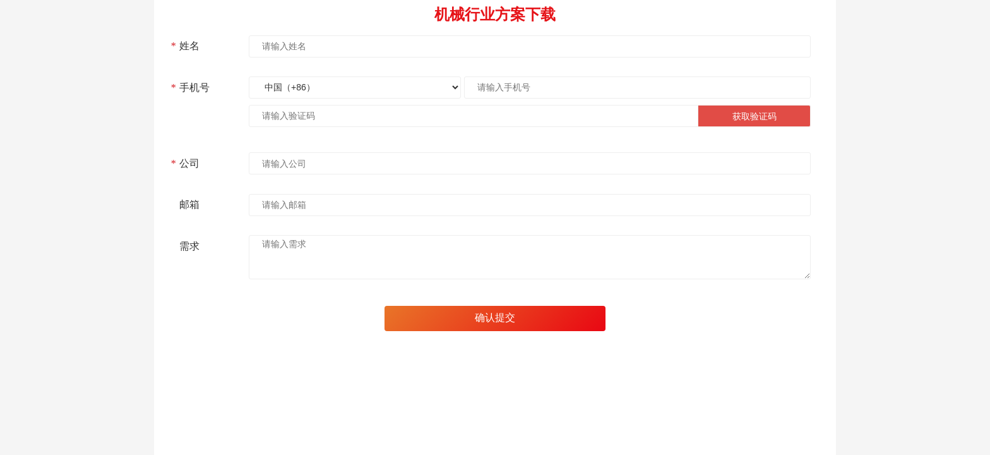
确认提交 (495, 317)
